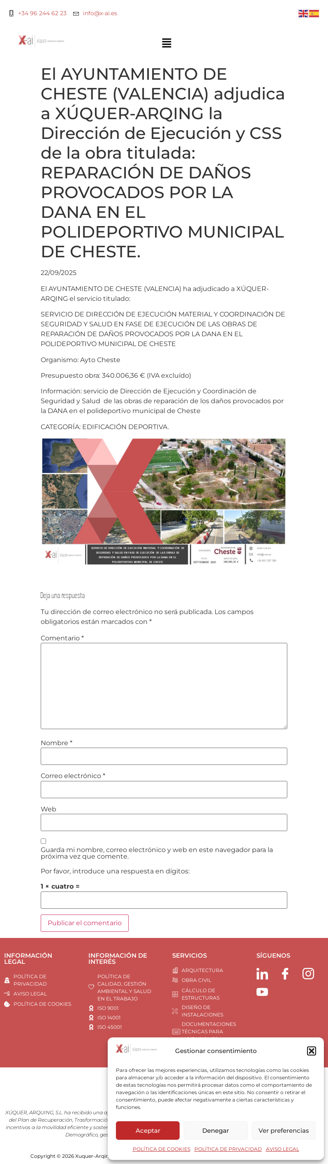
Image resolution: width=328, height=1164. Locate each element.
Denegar (215, 1130)
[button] (311, 1051)
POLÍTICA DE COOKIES (161, 1149)
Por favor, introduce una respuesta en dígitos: (115, 871)
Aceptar (148, 1130)
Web (48, 809)
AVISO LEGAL (282, 1149)
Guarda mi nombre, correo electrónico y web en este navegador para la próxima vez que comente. (157, 853)
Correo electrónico (73, 776)
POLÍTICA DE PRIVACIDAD (228, 1149)
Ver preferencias (284, 1130)
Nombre (56, 743)
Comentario (62, 638)
